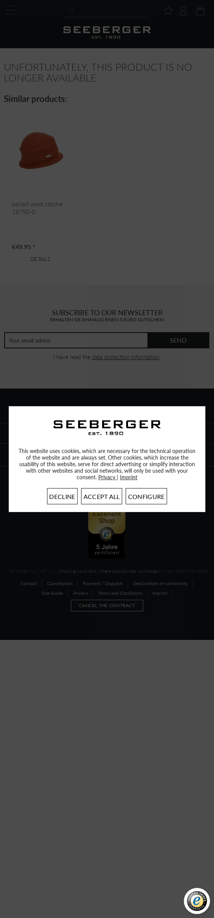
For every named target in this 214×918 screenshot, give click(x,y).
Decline (62, 496)
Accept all (102, 496)
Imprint (128, 477)
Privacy (107, 477)
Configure (146, 496)
